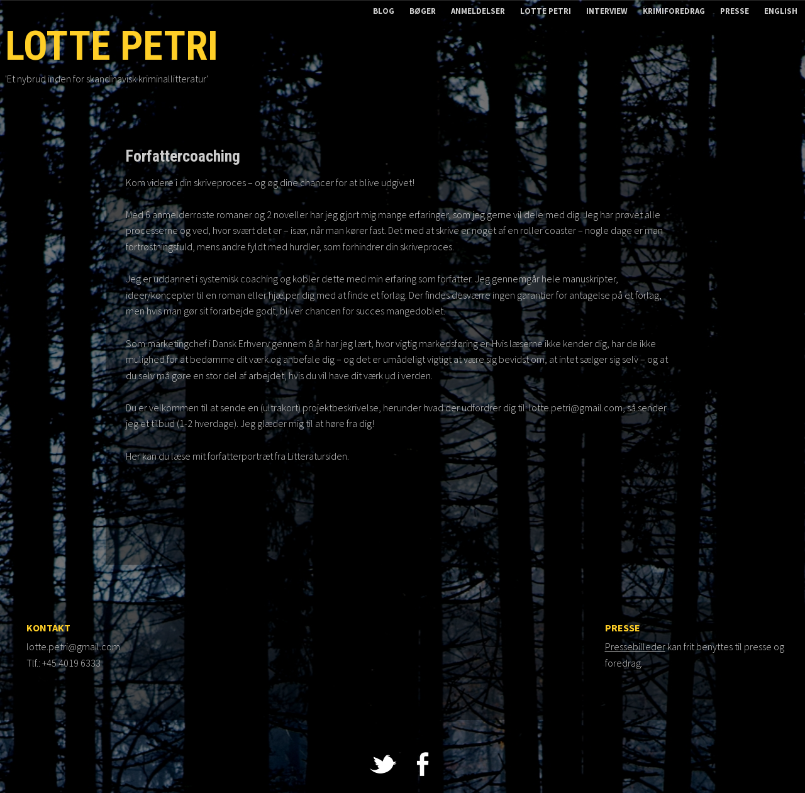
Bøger (422, 11)
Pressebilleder (635, 646)
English (780, 11)
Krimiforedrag (674, 11)
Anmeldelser (478, 11)
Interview (607, 11)
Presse (734, 11)
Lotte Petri (545, 11)
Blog (383, 11)
